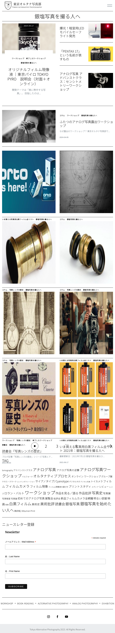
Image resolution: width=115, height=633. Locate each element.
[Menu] (109, 5)
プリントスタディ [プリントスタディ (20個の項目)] (80, 484)
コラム (62, 112)
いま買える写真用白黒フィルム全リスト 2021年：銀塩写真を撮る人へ (86, 448)
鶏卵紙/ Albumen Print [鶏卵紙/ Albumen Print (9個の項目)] (24, 509)
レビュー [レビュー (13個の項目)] (104, 485)
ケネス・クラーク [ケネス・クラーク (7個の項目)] (9, 480)
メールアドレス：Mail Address (20, 540)
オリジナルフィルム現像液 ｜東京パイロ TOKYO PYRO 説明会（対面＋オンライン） (28, 73)
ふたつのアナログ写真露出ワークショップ (86, 119)
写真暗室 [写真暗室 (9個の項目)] (6, 496)
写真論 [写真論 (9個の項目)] (14, 496)
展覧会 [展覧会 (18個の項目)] (49, 496)
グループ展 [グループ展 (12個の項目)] (106, 474)
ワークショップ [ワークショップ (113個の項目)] (40, 490)
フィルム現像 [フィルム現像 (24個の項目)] (39, 484)
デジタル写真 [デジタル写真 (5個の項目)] (85, 480)
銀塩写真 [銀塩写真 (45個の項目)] (72, 502)
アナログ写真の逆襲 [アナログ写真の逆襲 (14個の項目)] (67, 468)
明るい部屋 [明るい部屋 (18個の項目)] (100, 496)
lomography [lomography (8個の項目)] (7, 468)
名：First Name (12, 569)
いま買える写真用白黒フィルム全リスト (19, 220)
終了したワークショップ (36, 57)
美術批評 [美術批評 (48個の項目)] (47, 502)
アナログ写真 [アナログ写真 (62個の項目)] (44, 467)
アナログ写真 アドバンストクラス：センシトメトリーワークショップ (71, 81)
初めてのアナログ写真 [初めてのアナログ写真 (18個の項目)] (31, 496)
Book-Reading (25, 601)
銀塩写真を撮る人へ (28, 60)
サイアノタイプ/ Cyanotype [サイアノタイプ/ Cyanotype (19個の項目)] (52, 479)
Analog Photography (85, 601)
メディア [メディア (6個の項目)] (95, 485)
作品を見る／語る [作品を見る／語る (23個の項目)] (67, 491)
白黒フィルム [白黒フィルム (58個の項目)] (20, 502)
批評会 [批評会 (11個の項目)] (57, 496)
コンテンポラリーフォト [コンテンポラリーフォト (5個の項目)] (26, 480)
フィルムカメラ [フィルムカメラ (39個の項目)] (17, 484)
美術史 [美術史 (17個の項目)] (36, 502)
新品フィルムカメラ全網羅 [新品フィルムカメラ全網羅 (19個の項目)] (77, 496)
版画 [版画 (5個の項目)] (7, 503)
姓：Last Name (12, 555)
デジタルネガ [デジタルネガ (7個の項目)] (74, 480)
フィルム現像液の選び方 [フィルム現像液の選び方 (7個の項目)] (58, 485)
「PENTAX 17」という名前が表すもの (71, 55)
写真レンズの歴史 (17, 289)
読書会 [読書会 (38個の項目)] (60, 502)
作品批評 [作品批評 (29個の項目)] (85, 491)
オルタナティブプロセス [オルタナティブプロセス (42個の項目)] (52, 474)
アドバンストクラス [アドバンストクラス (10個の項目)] (22, 468)
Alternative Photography (53, 601)
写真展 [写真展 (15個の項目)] (107, 491)
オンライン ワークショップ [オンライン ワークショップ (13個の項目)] (86, 474)
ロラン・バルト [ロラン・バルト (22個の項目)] (14, 491)
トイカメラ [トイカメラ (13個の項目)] (97, 479)
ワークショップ (17, 57)
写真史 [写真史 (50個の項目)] (97, 491)
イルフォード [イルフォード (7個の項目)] (27, 474)
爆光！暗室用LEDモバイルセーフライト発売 (71, 32)
